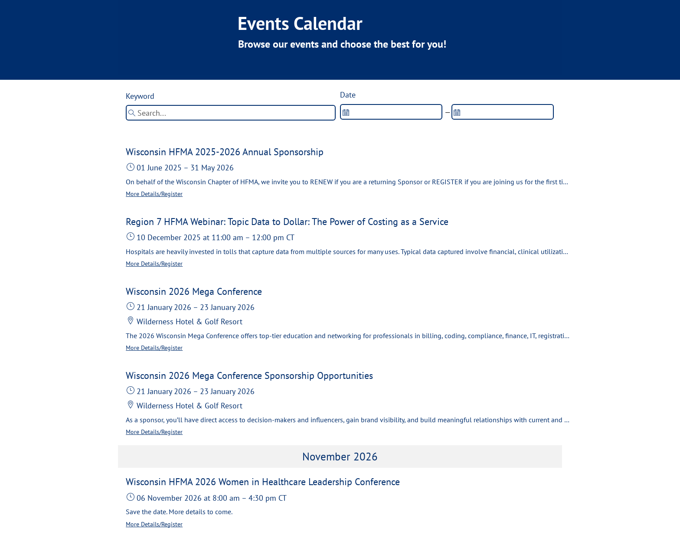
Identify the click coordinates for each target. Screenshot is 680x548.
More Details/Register (154, 194)
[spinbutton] (391, 112)
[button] (348, 172)
